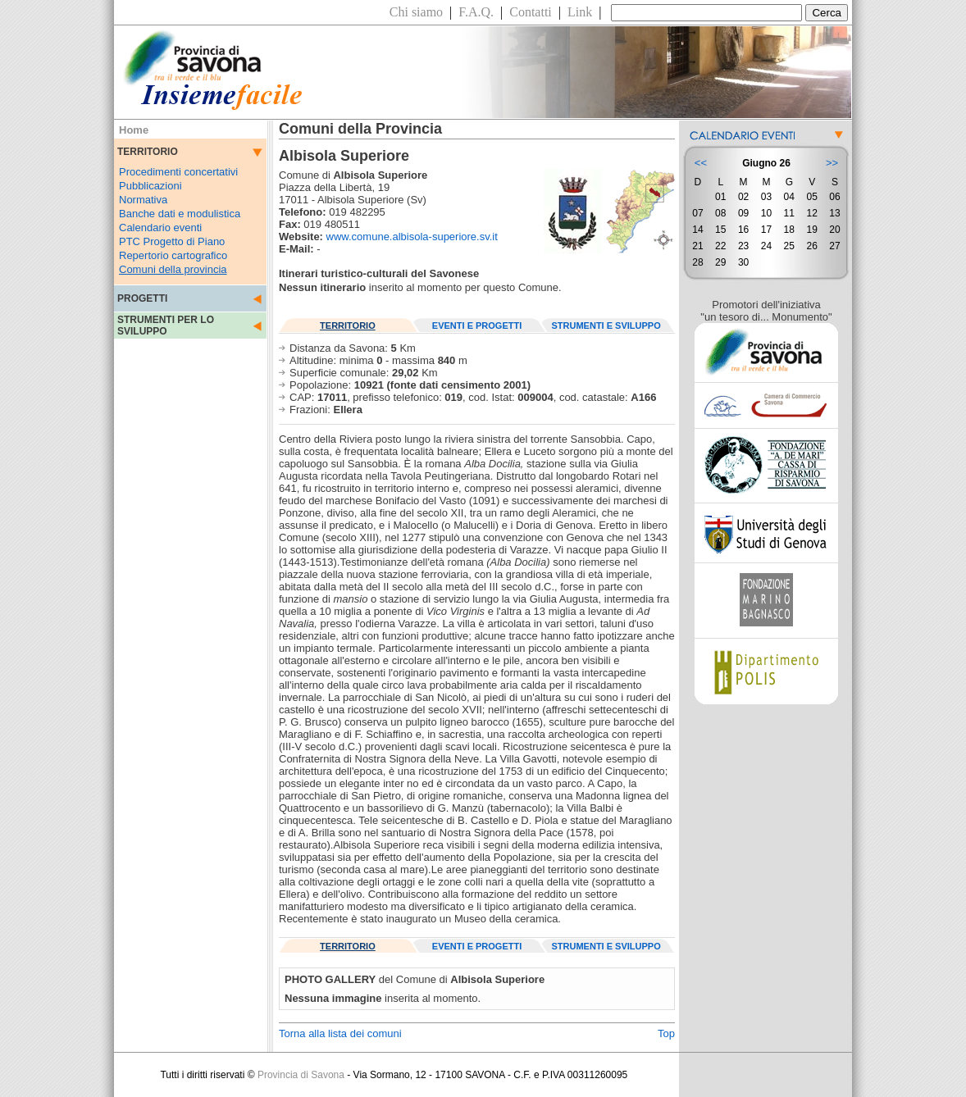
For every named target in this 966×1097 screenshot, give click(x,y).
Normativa (143, 199)
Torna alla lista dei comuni (340, 1033)
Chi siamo (416, 12)
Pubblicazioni (150, 186)
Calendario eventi (160, 227)
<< (701, 163)
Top (666, 1033)
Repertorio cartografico (173, 255)
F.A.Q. (476, 12)
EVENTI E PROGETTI (477, 325)
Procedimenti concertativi (178, 172)
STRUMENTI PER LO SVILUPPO (165, 325)
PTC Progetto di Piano (172, 241)
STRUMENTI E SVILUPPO (606, 325)
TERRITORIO (348, 325)
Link (579, 12)
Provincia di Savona (300, 1075)
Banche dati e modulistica (179, 213)
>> (832, 163)
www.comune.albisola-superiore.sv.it (412, 236)
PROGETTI (142, 298)
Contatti (530, 12)
